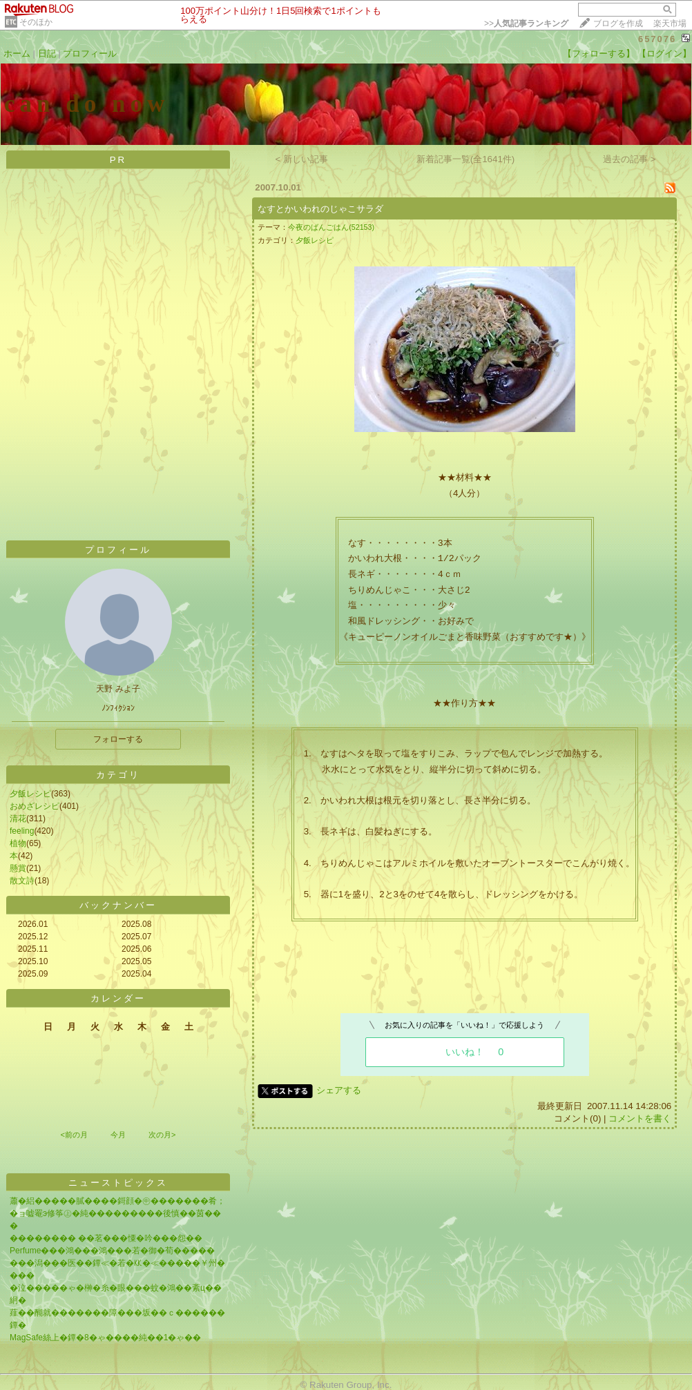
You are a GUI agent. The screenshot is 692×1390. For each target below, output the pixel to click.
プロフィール (90, 53)
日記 (47, 53)
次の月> (161, 1134)
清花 (18, 818)
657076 (657, 39)
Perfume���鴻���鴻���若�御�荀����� (112, 1250)
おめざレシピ (34, 806)
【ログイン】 (664, 53)
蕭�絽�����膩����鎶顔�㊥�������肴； (117, 1201)
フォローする (118, 739)
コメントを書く (639, 1118)
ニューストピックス (118, 1182)
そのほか (35, 22)
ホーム (16, 53)
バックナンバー (118, 905)
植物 (18, 843)
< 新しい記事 (302, 159)
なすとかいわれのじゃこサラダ (320, 209)
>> (526, 23)
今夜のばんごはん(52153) (331, 227)
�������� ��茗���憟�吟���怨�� (106, 1238)
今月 (118, 1134)
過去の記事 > (629, 159)
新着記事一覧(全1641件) (465, 159)
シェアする (338, 1090)
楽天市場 (669, 23)
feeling (22, 831)
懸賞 (18, 868)
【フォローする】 (599, 53)
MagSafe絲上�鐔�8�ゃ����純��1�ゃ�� (105, 1337)
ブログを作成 (618, 23)
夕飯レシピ (30, 794)
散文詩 (22, 880)
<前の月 (73, 1134)
